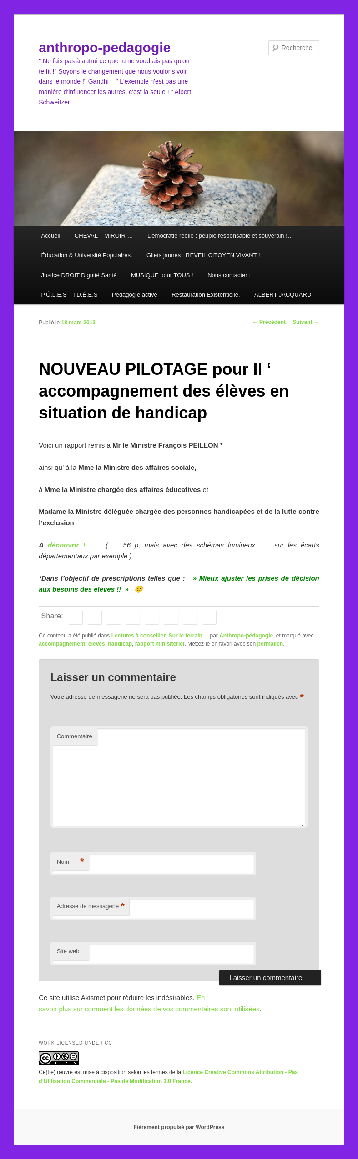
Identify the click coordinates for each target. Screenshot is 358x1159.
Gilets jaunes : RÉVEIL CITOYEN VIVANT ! (203, 255)
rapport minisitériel (160, 644)
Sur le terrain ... (188, 635)
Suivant (305, 322)
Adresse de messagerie (91, 906)
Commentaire (74, 736)
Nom (70, 862)
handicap (120, 644)
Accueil (50, 235)
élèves (96, 644)
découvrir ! (64, 545)
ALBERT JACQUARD (282, 294)
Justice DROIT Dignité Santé (78, 275)
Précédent (269, 322)
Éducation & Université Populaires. (86, 255)
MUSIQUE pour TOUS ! (162, 275)
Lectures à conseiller (138, 635)
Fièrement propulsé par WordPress (179, 1127)
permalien (270, 644)
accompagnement (62, 644)
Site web (68, 951)
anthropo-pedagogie (105, 47)
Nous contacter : (229, 275)
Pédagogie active (134, 294)
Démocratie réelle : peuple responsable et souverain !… (220, 235)
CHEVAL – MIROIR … (104, 235)
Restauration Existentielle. (205, 294)
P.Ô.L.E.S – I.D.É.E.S (69, 294)
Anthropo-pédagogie (246, 635)
